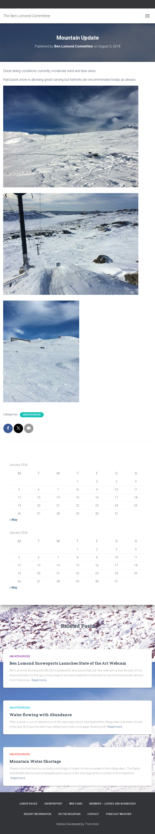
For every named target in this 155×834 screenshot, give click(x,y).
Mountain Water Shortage (35, 761)
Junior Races (28, 803)
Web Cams (75, 803)
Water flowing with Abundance (41, 714)
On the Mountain (69, 814)
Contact (93, 814)
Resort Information (37, 814)
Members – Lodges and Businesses (112, 803)
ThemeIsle (92, 824)
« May (13, 519)
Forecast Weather (118, 814)
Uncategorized (32, 415)
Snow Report (53, 803)
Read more (39, 680)
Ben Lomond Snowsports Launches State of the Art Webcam (68, 663)
